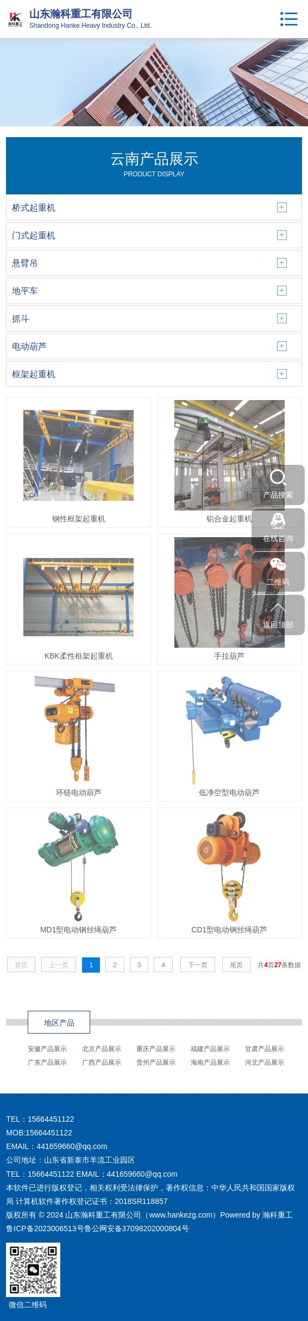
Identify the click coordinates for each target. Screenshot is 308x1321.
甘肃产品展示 (264, 1049)
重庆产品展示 (155, 1049)
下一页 (198, 965)
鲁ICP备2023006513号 (45, 1228)
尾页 (236, 965)
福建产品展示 (210, 1049)
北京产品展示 (101, 1049)
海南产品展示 (210, 1062)
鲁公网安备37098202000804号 (136, 1228)
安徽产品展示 (47, 1049)
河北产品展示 (264, 1062)
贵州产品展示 (155, 1062)
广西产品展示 (101, 1062)
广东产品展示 (47, 1062)
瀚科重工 (277, 1215)
